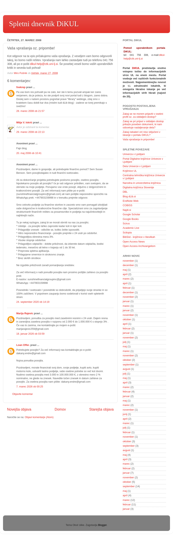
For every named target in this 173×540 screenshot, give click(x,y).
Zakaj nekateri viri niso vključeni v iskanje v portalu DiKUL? (141, 133)
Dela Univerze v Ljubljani (137, 166)
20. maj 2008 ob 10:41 (28, 153)
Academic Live (131, 228)
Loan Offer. (23, 345)
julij (124, 342)
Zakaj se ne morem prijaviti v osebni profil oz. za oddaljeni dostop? (143, 115)
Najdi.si (127, 210)
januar (126, 301)
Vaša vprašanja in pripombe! (139, 139)
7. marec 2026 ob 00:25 (29, 386)
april (125, 274)
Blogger (102, 525)
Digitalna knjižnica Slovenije (138, 187)
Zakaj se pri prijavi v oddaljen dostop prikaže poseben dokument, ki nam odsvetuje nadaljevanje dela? (143, 124)
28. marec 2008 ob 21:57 (30, 111)
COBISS (127, 205)
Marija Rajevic (24, 313)
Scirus (126, 223)
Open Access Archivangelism (139, 246)
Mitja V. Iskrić (24, 122)
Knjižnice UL (130, 171)
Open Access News (134, 241)
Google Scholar (131, 214)
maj (125, 269)
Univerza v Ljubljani (134, 154)
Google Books (131, 219)
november (128, 260)
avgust (126, 369)
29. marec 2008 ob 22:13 (30, 132)
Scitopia (127, 232)
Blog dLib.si (129, 196)
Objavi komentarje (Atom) (39, 417)
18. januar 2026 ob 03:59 (30, 333)
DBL (125, 191)
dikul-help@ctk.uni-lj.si (44, 64)
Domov (60, 409)
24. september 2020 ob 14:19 (32, 302)
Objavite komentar (22, 394)
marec (126, 278)
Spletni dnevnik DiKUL (44, 24)
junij (125, 414)
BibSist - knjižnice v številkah (139, 237)
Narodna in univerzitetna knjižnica (142, 183)
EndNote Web (130, 201)
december (128, 265)
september (129, 364)
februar (127, 287)
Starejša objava (101, 409)
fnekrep (21, 87)
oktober (127, 319)
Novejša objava (19, 409)
